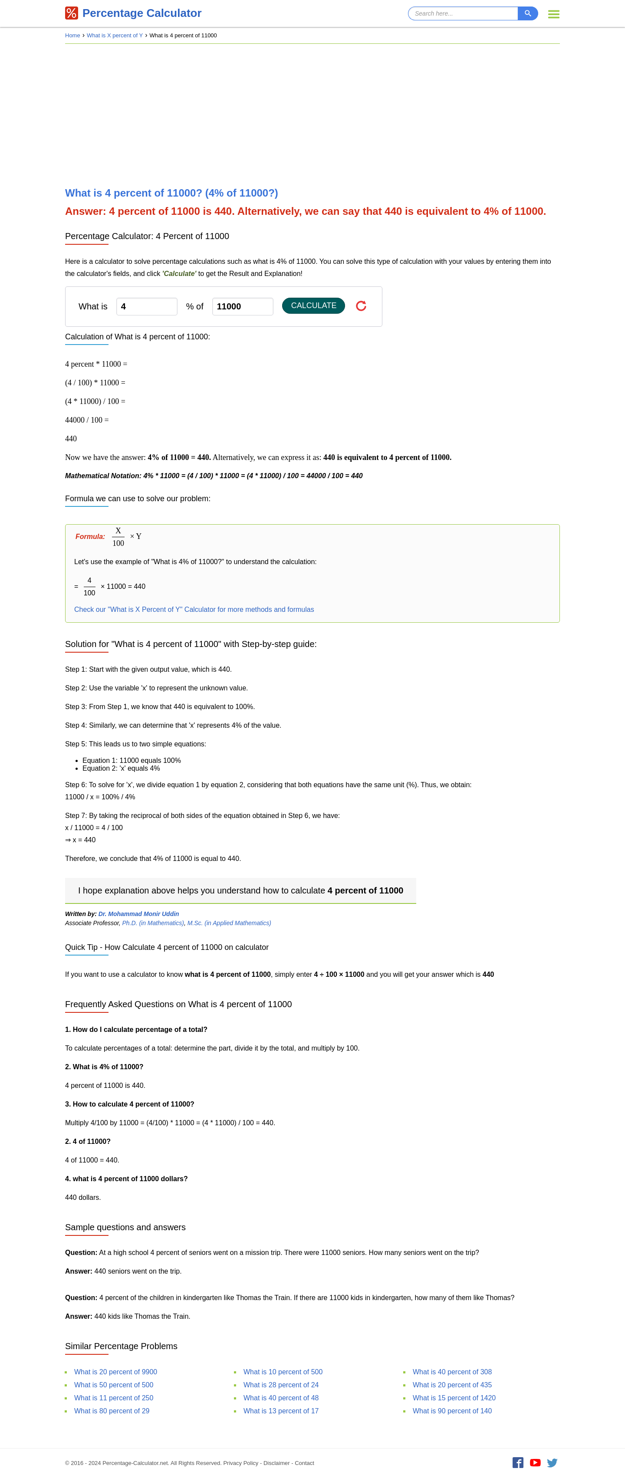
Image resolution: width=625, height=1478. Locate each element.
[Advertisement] (312, 115)
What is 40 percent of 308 (452, 1372)
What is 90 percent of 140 (452, 1411)
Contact (304, 1463)
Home (72, 35)
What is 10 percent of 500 (282, 1372)
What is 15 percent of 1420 (454, 1398)
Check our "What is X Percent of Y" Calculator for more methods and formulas (194, 609)
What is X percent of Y (115, 35)
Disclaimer (276, 1463)
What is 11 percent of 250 (113, 1398)
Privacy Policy (240, 1463)
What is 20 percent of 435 (452, 1385)
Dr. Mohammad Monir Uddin (139, 913)
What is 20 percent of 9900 (115, 1372)
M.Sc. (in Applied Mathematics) (229, 923)
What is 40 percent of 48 (281, 1398)
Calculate (314, 305)
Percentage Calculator (133, 13)
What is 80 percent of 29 (111, 1411)
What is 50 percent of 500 (113, 1385)
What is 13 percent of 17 (281, 1411)
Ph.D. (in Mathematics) (153, 923)
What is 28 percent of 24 (281, 1385)
